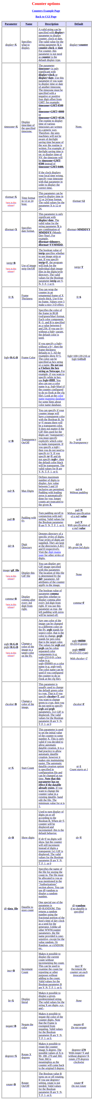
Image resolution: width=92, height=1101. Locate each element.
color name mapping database (52, 397)
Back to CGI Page (45, 16)
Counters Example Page (46, 10)
